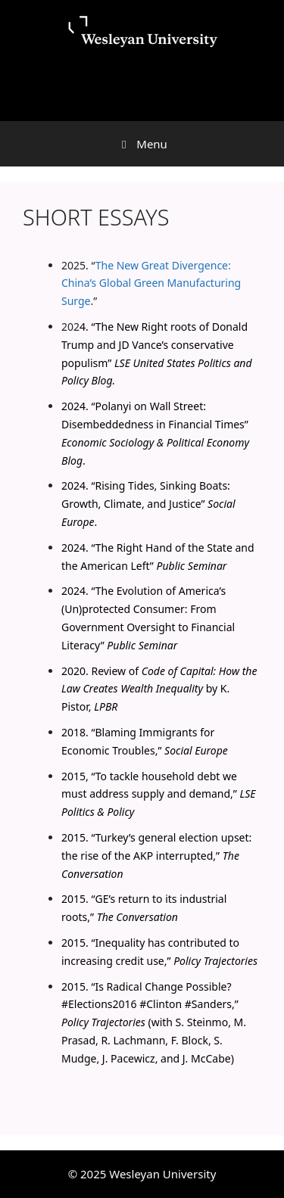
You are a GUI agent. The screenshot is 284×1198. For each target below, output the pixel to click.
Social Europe (196, 750)
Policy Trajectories (215, 961)
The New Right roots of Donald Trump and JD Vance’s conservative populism (154, 344)
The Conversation (137, 917)
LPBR (105, 706)
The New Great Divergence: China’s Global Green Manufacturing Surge (151, 283)
